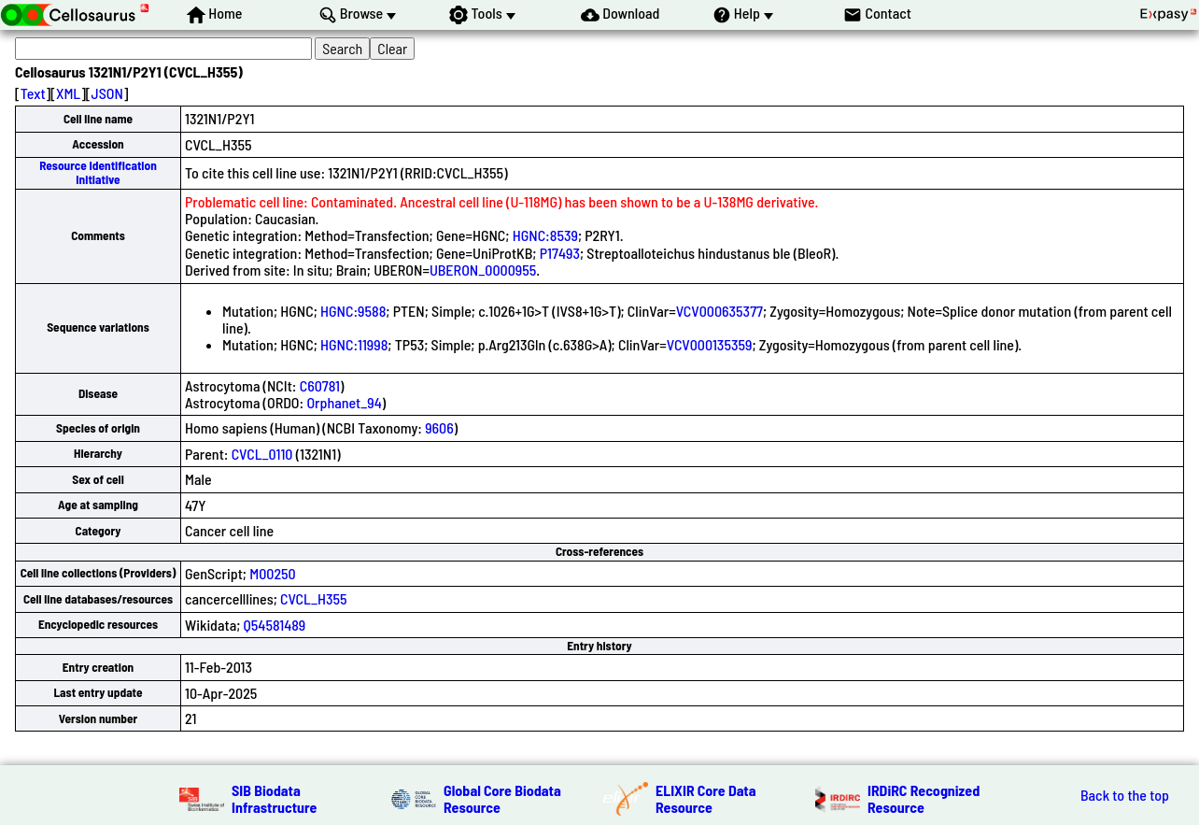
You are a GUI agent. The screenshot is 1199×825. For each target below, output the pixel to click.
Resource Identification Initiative (98, 172)
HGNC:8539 (545, 235)
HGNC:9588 (353, 311)
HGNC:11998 (354, 344)
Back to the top (1124, 795)
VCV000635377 (719, 311)
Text (33, 93)
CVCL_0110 (262, 453)
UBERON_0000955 (483, 269)
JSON (107, 93)
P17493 (560, 253)
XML (68, 93)
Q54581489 (275, 624)
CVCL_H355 (313, 598)
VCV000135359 (710, 344)
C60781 (320, 385)
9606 (439, 427)
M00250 (272, 573)
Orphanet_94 (343, 402)
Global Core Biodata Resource (502, 798)
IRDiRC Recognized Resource (924, 798)
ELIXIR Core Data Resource (706, 798)
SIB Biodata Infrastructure (274, 798)
